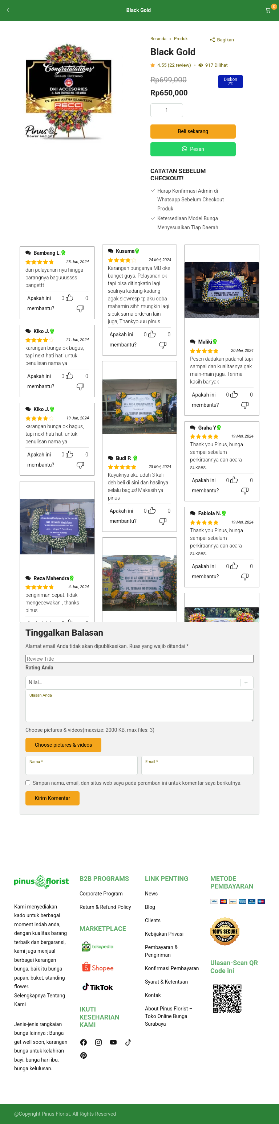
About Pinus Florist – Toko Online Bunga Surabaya (169, 1016)
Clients (153, 920)
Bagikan (222, 39)
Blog (150, 907)
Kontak (153, 995)
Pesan (193, 149)
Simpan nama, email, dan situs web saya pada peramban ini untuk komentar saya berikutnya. (137, 783)
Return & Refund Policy (105, 907)
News (151, 894)
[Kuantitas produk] (166, 110)
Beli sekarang (193, 131)
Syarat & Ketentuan (166, 982)
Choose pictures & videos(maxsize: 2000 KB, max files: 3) (89, 730)
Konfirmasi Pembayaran (172, 968)
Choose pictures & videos (63, 745)
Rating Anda (39, 667)
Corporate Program (101, 894)
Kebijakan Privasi (164, 934)
